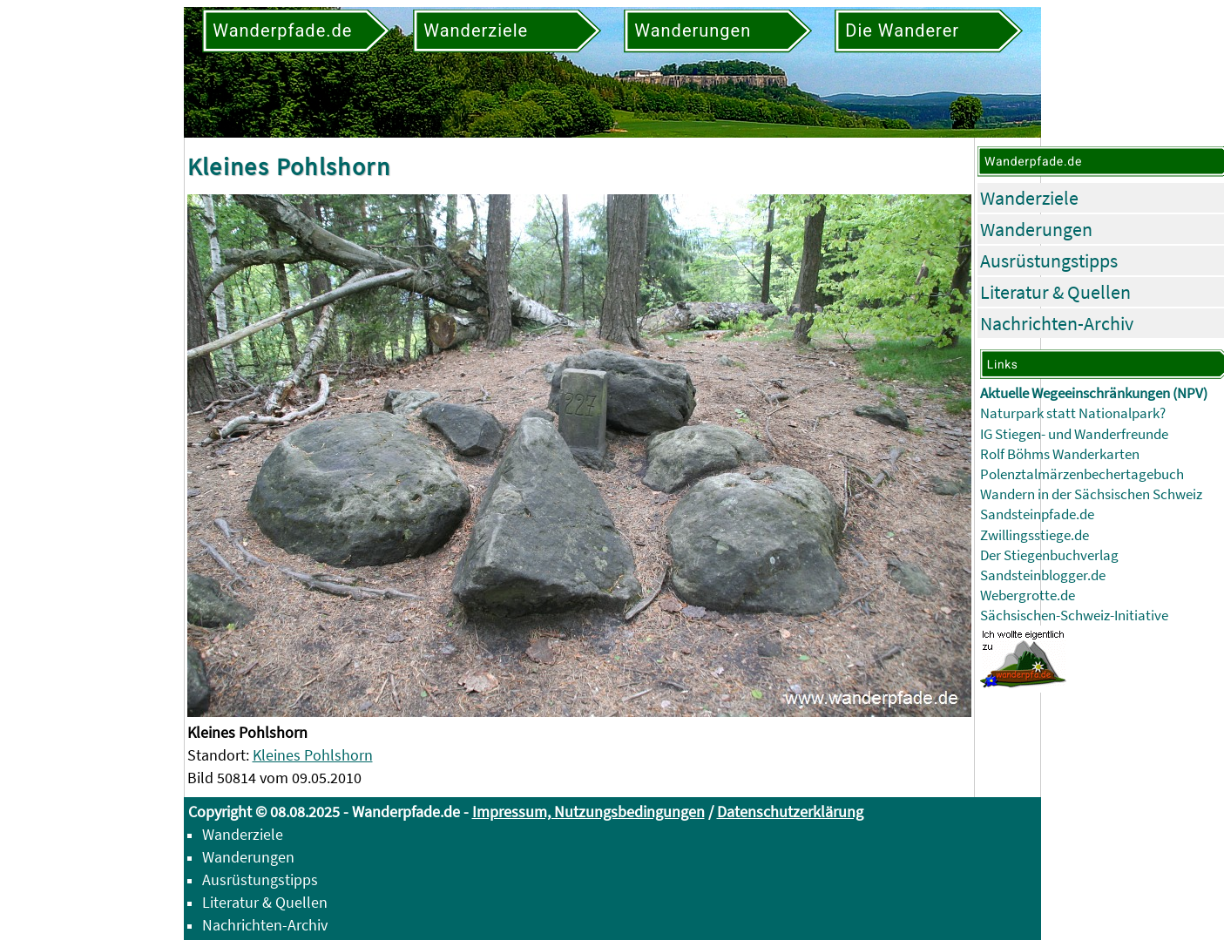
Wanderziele (1029, 198)
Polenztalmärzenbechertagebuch (1082, 474)
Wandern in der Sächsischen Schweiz (1091, 494)
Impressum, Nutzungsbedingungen (588, 812)
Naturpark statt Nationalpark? (1073, 413)
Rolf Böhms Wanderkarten (1059, 454)
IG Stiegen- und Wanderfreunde (1074, 434)
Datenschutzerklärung (790, 812)
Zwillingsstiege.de (1034, 535)
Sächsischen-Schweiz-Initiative (1074, 615)
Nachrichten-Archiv (1056, 323)
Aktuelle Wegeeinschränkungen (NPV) (1093, 393)
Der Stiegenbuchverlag (1049, 555)
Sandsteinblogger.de (1043, 575)
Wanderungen (1036, 229)
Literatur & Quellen (1055, 292)
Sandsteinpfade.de (1037, 514)
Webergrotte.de (1027, 595)
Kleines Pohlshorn (313, 755)
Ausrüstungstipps (1049, 260)
